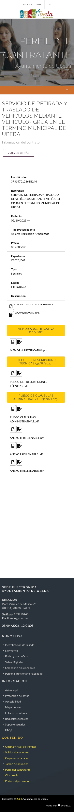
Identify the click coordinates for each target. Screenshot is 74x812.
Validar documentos (17, 752)
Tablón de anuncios (16, 763)
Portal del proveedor (17, 781)
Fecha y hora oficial (16, 656)
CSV (49, 4)
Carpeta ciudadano (16, 758)
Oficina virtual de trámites (21, 746)
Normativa (11, 650)
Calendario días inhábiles (20, 667)
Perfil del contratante (18, 769)
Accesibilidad (13, 701)
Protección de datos (17, 695)
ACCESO (27, 4)
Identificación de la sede (19, 645)
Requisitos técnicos (16, 718)
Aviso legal (11, 690)
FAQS (8, 730)
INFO (39, 4)
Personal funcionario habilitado (24, 673)
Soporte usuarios (15, 724)
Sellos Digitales (14, 662)
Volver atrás (18, 152)
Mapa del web (13, 707)
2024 (19, 798)
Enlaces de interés (16, 713)
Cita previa (11, 775)
